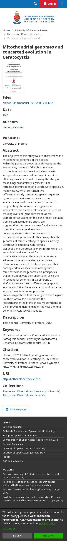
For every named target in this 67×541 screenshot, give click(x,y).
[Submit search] (35, 4)
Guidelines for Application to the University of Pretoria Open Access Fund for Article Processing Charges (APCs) (33, 499)
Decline (17, 535)
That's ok (48, 535)
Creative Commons (13, 444)
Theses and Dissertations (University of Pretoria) (24, 34)
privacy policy (47, 523)
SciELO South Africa (13, 461)
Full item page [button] (16, 409)
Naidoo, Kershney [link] (13, 127)
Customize (9, 528)
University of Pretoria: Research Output (32, 30)
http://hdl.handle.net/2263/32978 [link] (22, 379)
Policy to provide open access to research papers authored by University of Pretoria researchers (29, 483)
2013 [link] (5, 115)
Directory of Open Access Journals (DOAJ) (24, 452)
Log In (50, 3)
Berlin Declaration (12, 426)
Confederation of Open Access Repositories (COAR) (30, 439)
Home (6, 30)
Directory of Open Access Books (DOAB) (24, 448)
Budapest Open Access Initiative (20, 435)
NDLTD (6, 456)
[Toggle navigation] (61, 4)
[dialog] (33, 524)
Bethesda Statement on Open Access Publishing (28, 431)
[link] (28, 103)
